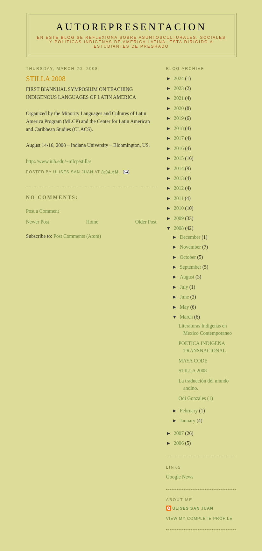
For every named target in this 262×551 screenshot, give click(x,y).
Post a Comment (42, 211)
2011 (179, 198)
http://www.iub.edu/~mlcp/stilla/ (58, 161)
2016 (179, 148)
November (191, 247)
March (187, 317)
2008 (179, 228)
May (185, 307)
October (188, 257)
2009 (179, 218)
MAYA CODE (193, 360)
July (184, 287)
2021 (179, 98)
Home (92, 221)
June (185, 297)
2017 (179, 138)
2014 (179, 168)
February (189, 410)
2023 (179, 88)
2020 (179, 108)
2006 (179, 443)
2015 (179, 158)
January (188, 420)
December (191, 237)
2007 (179, 433)
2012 (179, 188)
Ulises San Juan (193, 508)
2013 (179, 178)
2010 (179, 208)
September (191, 267)
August (187, 276)
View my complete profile (199, 518)
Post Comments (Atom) (77, 236)
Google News (180, 476)
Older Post (146, 221)
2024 (179, 78)
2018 (179, 128)
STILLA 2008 (193, 370)
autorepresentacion (131, 26)
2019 (179, 118)
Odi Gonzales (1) (196, 398)
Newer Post (37, 221)
